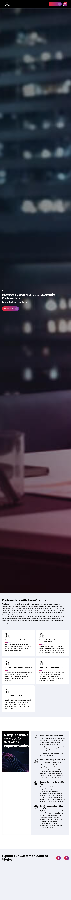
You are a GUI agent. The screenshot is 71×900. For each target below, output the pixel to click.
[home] (10, 4)
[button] (65, 4)
